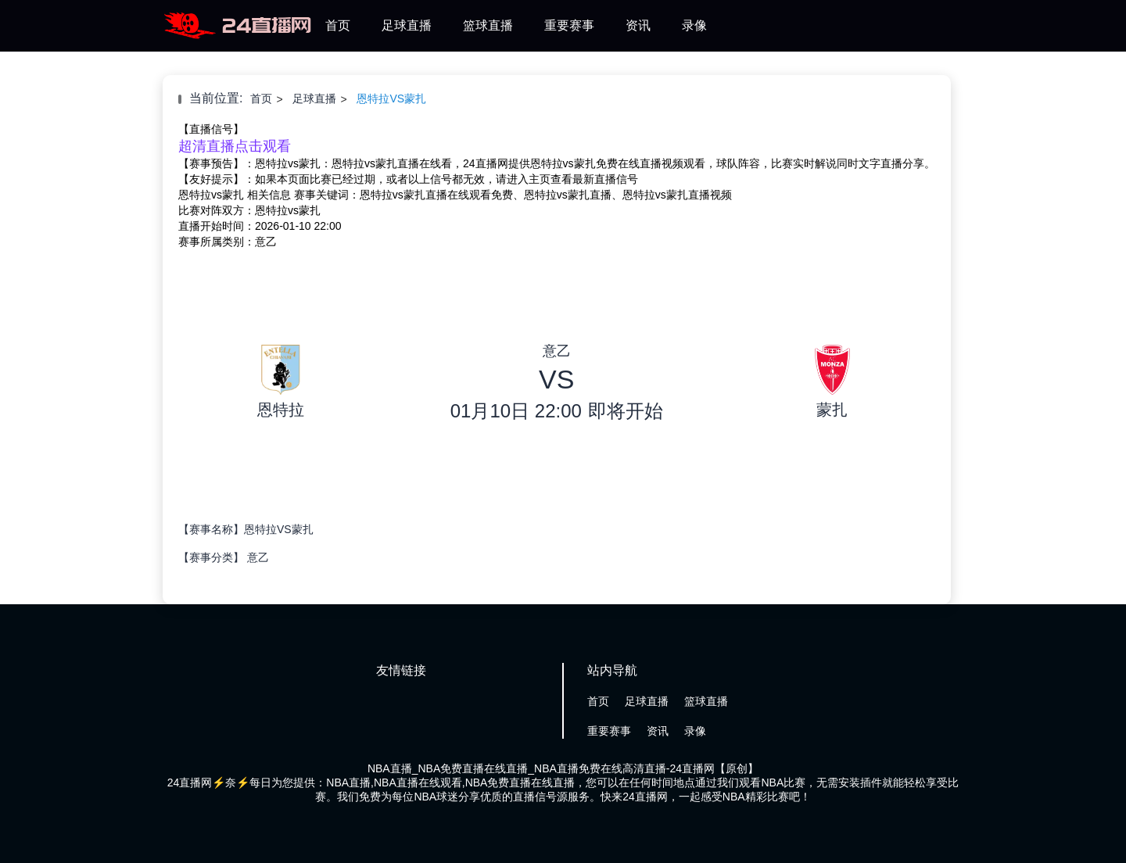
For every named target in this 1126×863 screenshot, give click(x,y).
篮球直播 (488, 25)
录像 (694, 25)
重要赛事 (569, 25)
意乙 (258, 557)
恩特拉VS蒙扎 (391, 98)
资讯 (638, 25)
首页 (337, 25)
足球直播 (407, 25)
